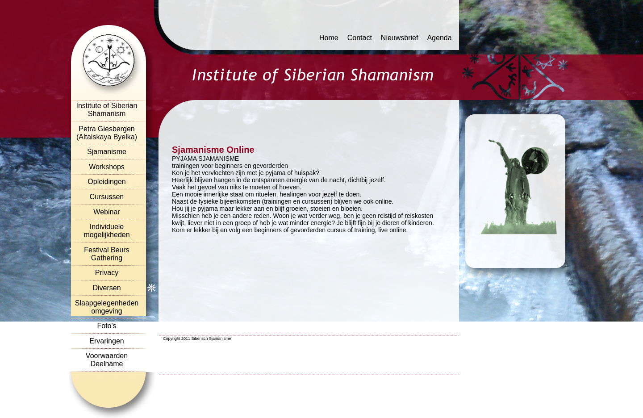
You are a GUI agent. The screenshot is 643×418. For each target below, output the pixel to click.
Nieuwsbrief (399, 38)
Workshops (107, 167)
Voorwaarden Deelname (107, 360)
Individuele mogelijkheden (106, 230)
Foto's (106, 326)
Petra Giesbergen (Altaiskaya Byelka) (106, 133)
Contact (359, 38)
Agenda (439, 38)
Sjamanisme (106, 151)
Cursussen (107, 197)
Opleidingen (106, 181)
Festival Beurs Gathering (106, 254)
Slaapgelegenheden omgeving (106, 307)
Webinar (106, 212)
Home (328, 38)
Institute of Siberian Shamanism (107, 109)
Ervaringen (106, 341)
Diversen (106, 288)
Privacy (106, 272)
